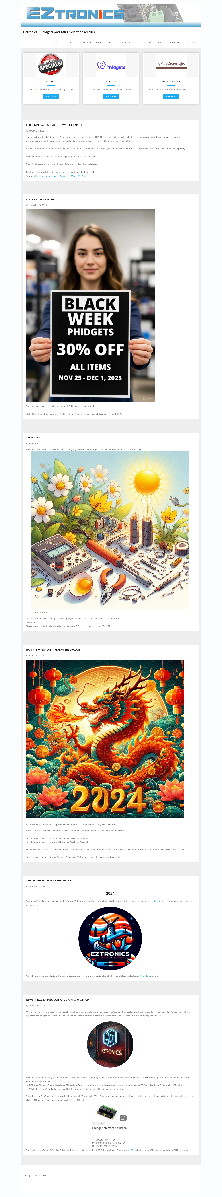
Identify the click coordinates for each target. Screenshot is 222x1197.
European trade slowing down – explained (54, 125)
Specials (157, 901)
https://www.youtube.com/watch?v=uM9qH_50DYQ (60, 176)
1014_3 (133, 1150)
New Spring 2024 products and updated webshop (57, 999)
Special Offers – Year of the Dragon (49, 880)
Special (143, 976)
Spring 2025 (33, 437)
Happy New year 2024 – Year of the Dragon (53, 649)
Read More (50, 97)
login (51, 849)
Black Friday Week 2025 (40, 199)
